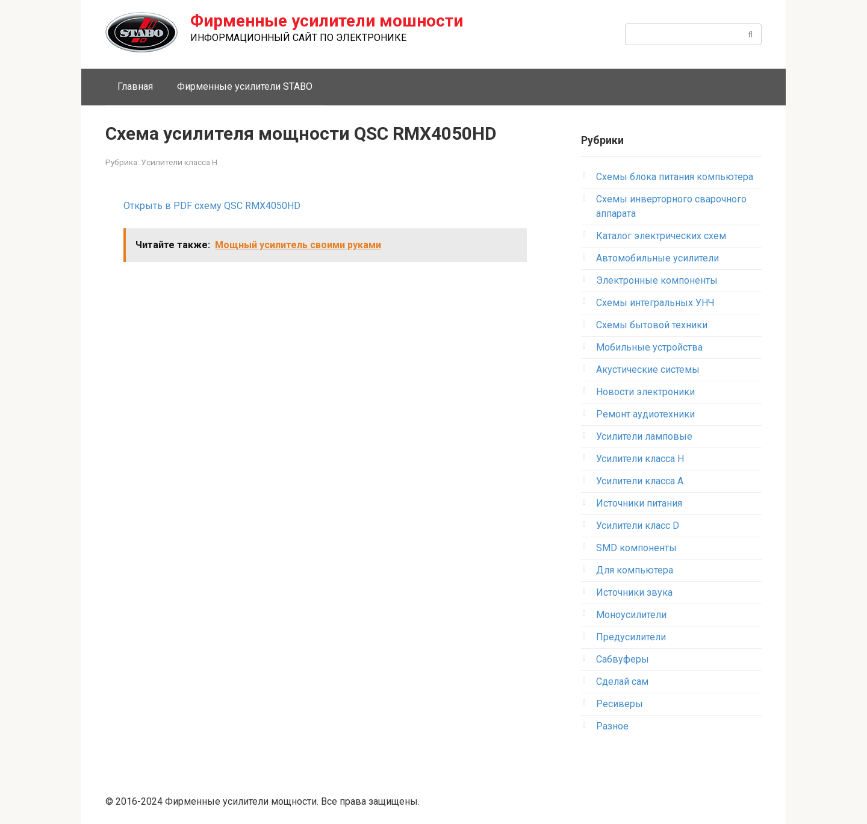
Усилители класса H (179, 162)
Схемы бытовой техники (651, 325)
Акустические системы (648, 369)
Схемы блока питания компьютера (674, 177)
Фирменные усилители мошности (326, 21)
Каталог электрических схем (661, 236)
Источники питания (639, 503)
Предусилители (631, 637)
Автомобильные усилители (657, 258)
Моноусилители (631, 614)
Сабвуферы (622, 659)
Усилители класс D (637, 525)
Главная (135, 86)
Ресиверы (619, 704)
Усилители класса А (639, 481)
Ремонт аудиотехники (645, 414)
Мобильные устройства (649, 347)
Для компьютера (634, 570)
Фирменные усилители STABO (244, 86)
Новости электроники (645, 392)
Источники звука (634, 592)
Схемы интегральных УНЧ (655, 302)
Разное (612, 726)
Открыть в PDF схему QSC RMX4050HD (211, 205)
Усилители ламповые (644, 436)
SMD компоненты (636, 548)
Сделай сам (622, 681)
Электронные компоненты (657, 280)
